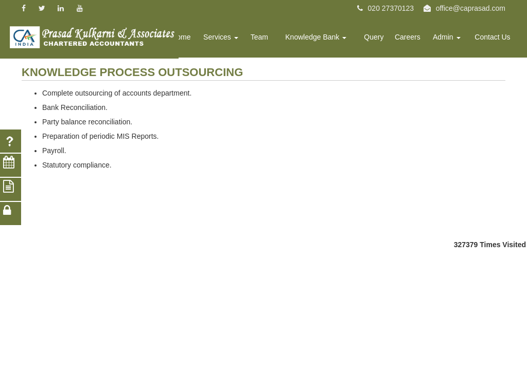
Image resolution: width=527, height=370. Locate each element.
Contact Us (494, 39)
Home (197, 39)
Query (381, 39)
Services (235, 39)
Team (272, 39)
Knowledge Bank (326, 39)
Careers (413, 39)
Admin (450, 39)
